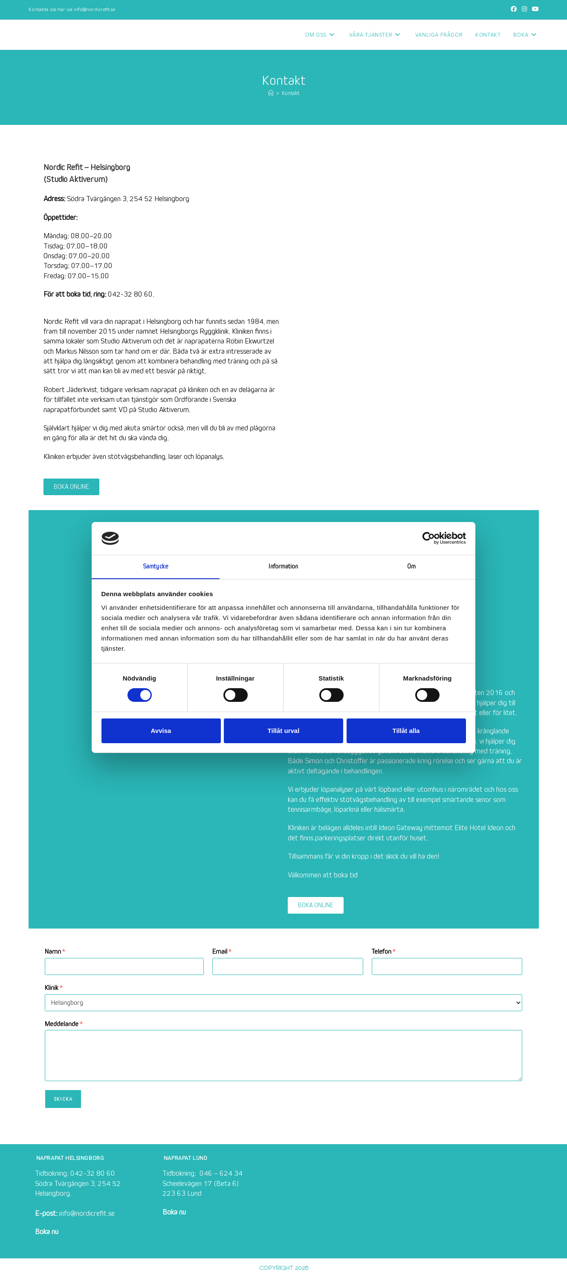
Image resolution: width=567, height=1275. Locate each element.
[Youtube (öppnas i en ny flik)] (534, 10)
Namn (55, 951)
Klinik (54, 987)
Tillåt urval (284, 730)
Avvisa (161, 730)
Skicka (63, 1099)
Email (221, 951)
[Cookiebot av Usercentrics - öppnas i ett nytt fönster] (428, 538)
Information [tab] (283, 566)
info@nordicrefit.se (94, 9)
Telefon (384, 951)
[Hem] (271, 93)
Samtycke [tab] (155, 566)
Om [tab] (411, 566)
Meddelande (64, 1024)
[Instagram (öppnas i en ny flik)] (524, 10)
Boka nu (46, 1231)
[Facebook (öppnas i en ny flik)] (513, 10)
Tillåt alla (406, 730)
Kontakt (290, 93)
